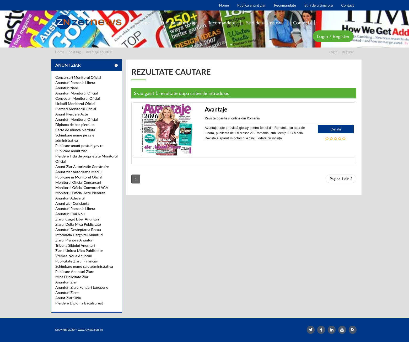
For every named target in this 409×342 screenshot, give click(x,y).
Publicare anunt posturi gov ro (79, 145)
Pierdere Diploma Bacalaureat (79, 303)
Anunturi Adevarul (70, 198)
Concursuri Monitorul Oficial (78, 77)
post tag (75, 52)
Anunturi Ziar (66, 282)
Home (59, 52)
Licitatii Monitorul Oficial (75, 103)
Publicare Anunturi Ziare (74, 271)
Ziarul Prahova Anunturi (74, 240)
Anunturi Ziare (67, 292)
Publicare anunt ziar (71, 151)
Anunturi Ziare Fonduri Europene (81, 287)
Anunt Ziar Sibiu (68, 298)
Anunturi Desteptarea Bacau (78, 229)
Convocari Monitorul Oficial (77, 98)
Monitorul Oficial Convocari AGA (81, 187)
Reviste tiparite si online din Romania (232, 118)
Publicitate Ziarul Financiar (76, 261)
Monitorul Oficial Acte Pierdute (80, 193)
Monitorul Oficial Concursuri (78, 182)
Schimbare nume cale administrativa (84, 266)
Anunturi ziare (66, 88)
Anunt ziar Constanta (72, 203)
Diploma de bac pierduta (75, 124)
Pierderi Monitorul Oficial (75, 109)
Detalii (336, 129)
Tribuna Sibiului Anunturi (75, 245)
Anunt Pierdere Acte (71, 114)
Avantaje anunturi (99, 52)
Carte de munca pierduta (75, 130)
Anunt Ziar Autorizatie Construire (82, 166)
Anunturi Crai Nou (70, 214)
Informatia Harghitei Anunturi (79, 235)
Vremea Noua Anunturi (73, 256)
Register (348, 52)
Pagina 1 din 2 (341, 178)
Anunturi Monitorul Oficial (76, 93)
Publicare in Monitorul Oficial (78, 177)
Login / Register (333, 36)
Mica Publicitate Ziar (71, 277)
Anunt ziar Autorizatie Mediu (78, 172)
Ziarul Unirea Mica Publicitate (79, 250)
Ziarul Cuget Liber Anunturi (77, 219)
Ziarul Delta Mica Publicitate (78, 224)
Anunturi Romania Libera (75, 82)
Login (333, 52)
